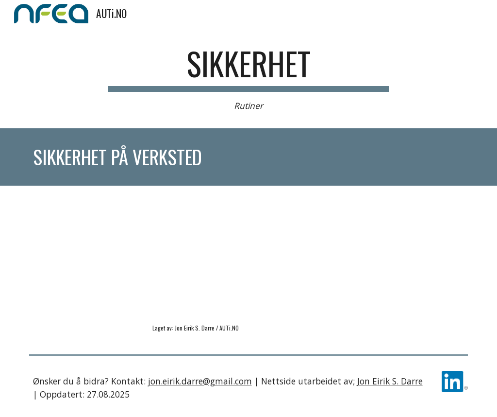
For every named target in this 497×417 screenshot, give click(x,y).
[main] (248, 79)
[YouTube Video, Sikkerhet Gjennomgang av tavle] (136, 257)
